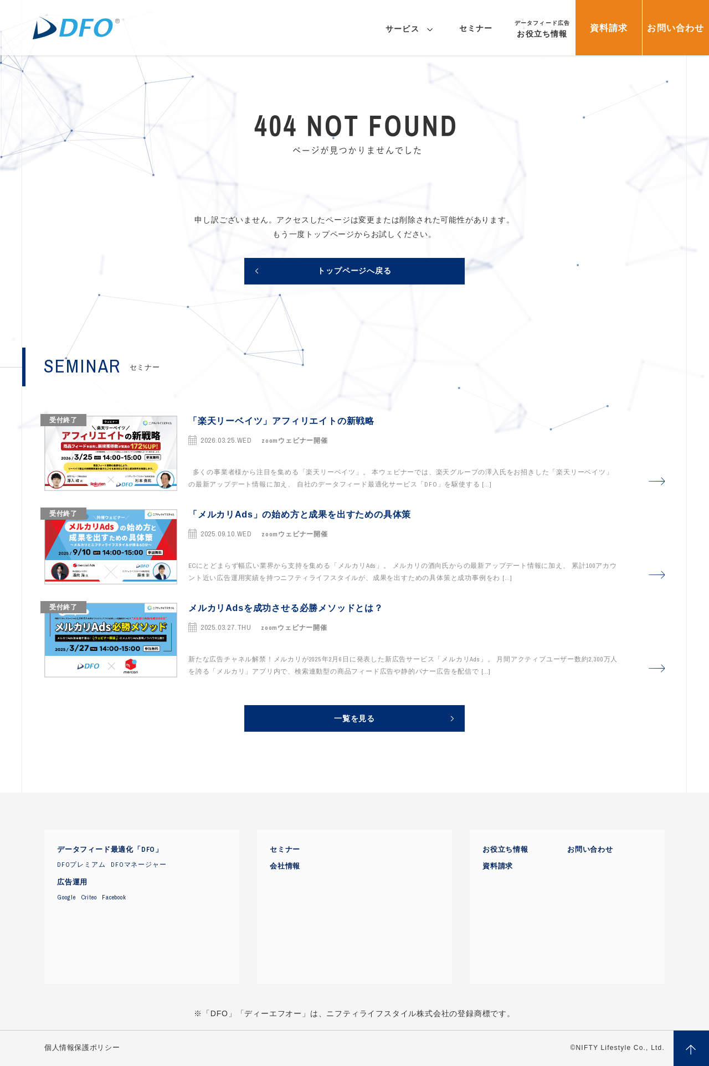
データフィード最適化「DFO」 (110, 850)
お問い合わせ (590, 850)
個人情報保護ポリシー (82, 1048)
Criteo (89, 897)
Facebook (114, 897)
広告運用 (72, 882)
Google (66, 897)
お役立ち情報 (505, 850)
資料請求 (497, 866)
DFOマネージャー (138, 864)
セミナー (285, 850)
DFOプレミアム (81, 864)
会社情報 (285, 866)
